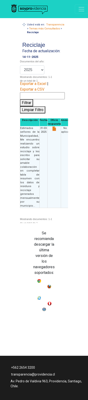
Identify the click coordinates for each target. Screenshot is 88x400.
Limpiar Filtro (32, 110)
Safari (50, 308)
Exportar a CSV (32, 89)
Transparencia (55, 24)
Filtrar (26, 102)
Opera (37, 308)
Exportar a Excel (33, 83)
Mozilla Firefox (44, 291)
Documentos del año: (32, 61)
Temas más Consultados (44, 28)
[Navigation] (81, 9)
